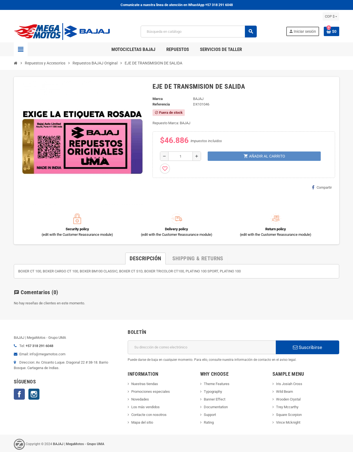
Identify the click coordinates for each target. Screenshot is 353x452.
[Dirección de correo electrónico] (202, 347)
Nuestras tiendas (144, 384)
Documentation (216, 407)
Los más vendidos (145, 407)
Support (210, 415)
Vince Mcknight (288, 422)
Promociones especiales (150, 391)
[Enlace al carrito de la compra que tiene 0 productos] (331, 31)
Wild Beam (284, 391)
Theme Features (216, 384)
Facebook (19, 394)
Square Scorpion (289, 415)
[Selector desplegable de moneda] (331, 16)
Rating (209, 422)
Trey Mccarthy (287, 407)
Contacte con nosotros (149, 415)
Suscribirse (307, 347)
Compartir (322, 187)
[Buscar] (198, 31)
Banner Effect (214, 399)
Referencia (161, 104)
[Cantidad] (180, 156)
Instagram (33, 394)
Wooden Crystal (288, 399)
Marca (158, 99)
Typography (213, 391)
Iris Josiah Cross (289, 384)
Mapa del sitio (142, 422)
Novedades (140, 399)
